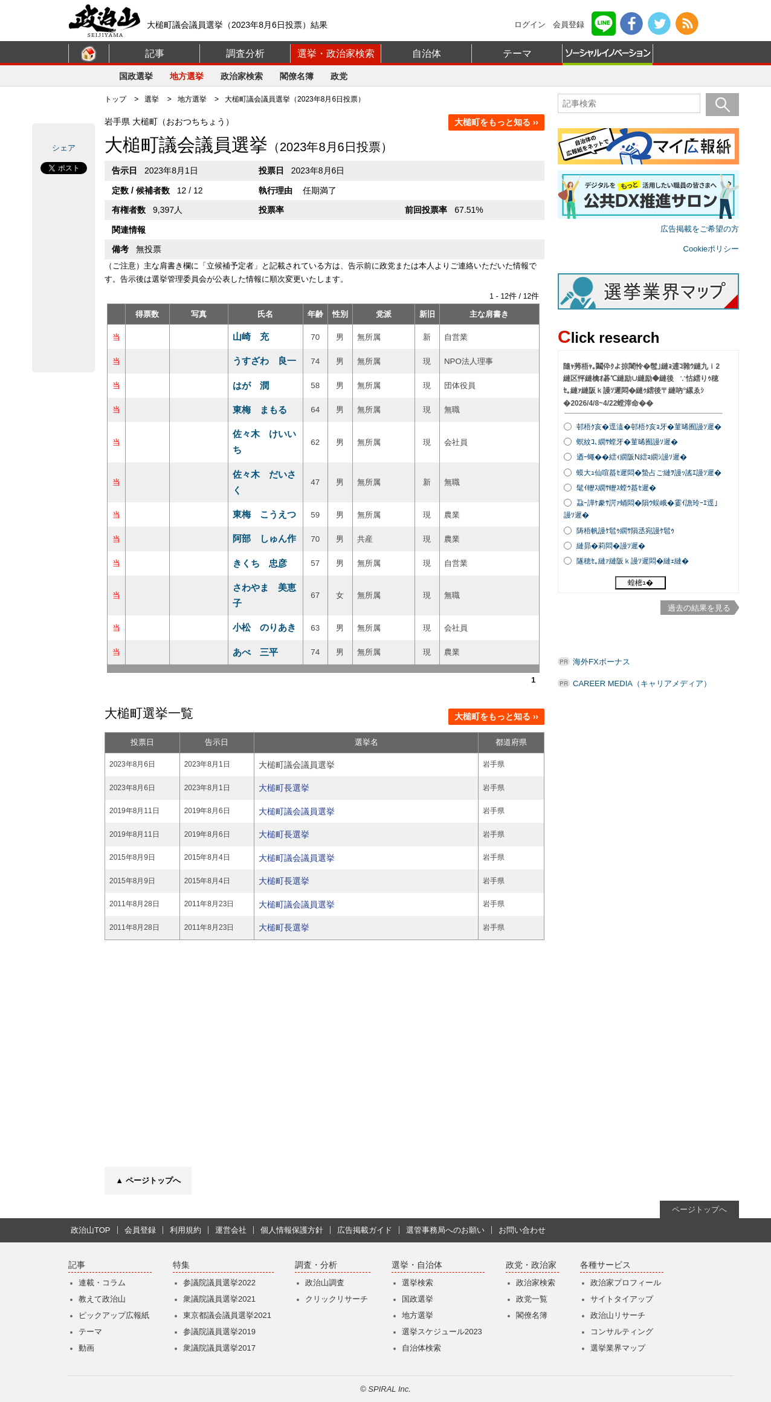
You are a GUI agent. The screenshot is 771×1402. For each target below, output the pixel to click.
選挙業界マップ (617, 1348)
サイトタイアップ (621, 1299)
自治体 (426, 53)
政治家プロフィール (625, 1283)
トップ (115, 99)
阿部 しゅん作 (264, 538)
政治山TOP (91, 1230)
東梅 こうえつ (264, 514)
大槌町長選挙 (284, 788)
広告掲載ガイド (364, 1230)
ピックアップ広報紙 (114, 1315)
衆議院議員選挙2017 (219, 1348)
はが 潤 (251, 385)
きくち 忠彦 (260, 563)
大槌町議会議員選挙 (297, 811)
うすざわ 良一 (264, 360)
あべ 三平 (255, 652)
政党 (339, 76)
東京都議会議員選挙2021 (227, 1315)
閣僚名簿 (297, 76)
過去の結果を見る (699, 607)
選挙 (151, 99)
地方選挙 (187, 76)
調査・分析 (316, 1265)
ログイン (530, 24)
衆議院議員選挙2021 (219, 1299)
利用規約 (185, 1230)
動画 (86, 1348)
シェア (64, 147)
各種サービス (605, 1265)
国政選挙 (136, 76)
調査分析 (245, 53)
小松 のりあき (264, 627)
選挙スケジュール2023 (442, 1331)
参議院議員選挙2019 (219, 1331)
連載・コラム (102, 1283)
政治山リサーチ (617, 1315)
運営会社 (231, 1230)
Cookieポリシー (711, 248)
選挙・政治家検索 (336, 53)
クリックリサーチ (336, 1299)
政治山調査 (324, 1283)
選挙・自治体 (417, 1265)
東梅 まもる (260, 409)
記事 (154, 53)
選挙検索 (417, 1283)
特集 (181, 1265)
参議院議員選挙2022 (219, 1283)
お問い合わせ (522, 1230)
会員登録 (568, 24)
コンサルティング (621, 1331)
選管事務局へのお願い (445, 1230)
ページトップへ (699, 1209)
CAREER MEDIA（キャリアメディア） (642, 683)
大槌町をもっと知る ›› (496, 122)
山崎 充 (251, 336)
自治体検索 (421, 1348)
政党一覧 (531, 1299)
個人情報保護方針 (291, 1230)
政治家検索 (242, 76)
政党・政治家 (531, 1265)
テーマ (517, 53)
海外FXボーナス (601, 661)
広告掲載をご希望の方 (699, 228)
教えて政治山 (102, 1299)
